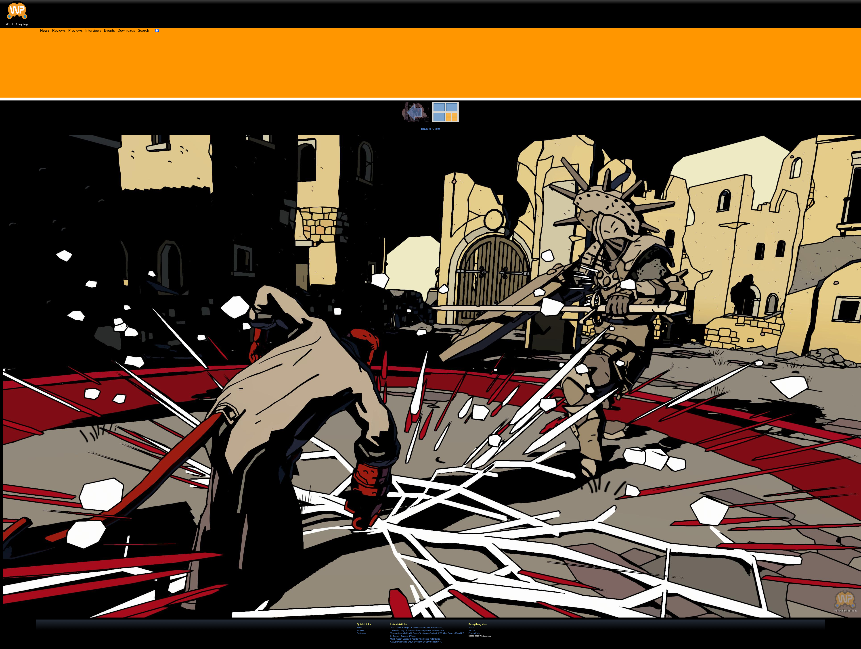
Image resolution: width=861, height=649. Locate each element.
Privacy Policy (474, 633)
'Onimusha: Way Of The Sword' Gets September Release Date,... (418, 630)
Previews (75, 30)
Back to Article (430, 128)
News (359, 627)
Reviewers (361, 633)
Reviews (59, 30)
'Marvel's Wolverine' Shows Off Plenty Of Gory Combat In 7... (416, 642)
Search (143, 30)
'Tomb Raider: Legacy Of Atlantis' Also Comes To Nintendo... (416, 639)
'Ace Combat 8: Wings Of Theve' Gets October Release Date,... (417, 627)
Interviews (93, 30)
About (471, 627)
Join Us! (472, 630)
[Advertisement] (431, 67)
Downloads (126, 30)
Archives (360, 630)
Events (109, 30)
